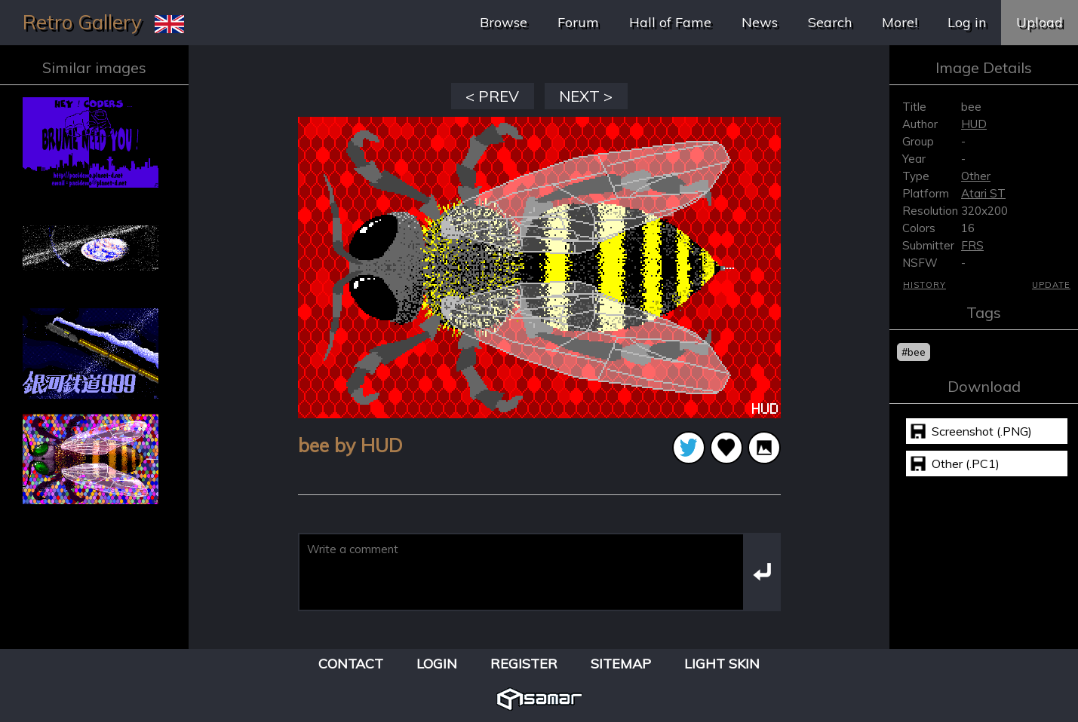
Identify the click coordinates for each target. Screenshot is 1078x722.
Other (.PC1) (966, 463)
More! (899, 22)
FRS (972, 245)
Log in (966, 22)
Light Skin (722, 663)
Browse (503, 22)
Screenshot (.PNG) (982, 431)
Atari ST (983, 193)
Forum (578, 22)
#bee (913, 352)
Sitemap (621, 663)
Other (975, 176)
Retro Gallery (82, 22)
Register (523, 663)
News (760, 22)
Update (1051, 285)
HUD (974, 124)
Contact (350, 663)
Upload (1039, 22)
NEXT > (586, 96)
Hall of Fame (670, 22)
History (924, 285)
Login (436, 663)
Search (830, 22)
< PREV (492, 96)
